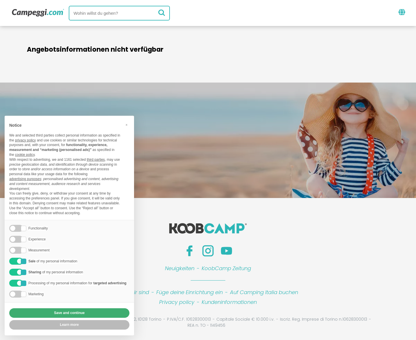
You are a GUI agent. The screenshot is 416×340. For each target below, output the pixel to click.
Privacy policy (176, 302)
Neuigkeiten (179, 268)
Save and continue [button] (69, 313)
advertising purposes (25, 179)
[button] (126, 125)
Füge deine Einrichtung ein (189, 292)
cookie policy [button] (25, 155)
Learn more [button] (69, 325)
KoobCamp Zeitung (226, 268)
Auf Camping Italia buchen (264, 292)
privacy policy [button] (25, 140)
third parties (96, 160)
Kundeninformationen (229, 302)
